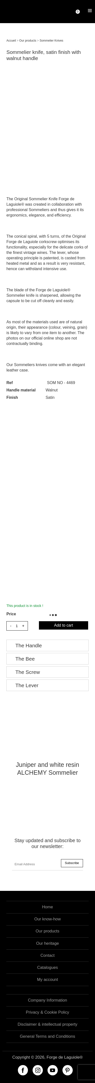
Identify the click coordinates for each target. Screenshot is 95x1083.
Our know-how (47, 919)
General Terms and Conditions (47, 1036)
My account (47, 979)
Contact (47, 955)
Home (47, 907)
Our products (27, 40)
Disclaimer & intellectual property (47, 1024)
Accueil (11, 40)
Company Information (47, 1000)
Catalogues (47, 967)
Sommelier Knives (51, 40)
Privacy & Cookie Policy (47, 1012)
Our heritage (47, 943)
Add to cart (63, 625)
